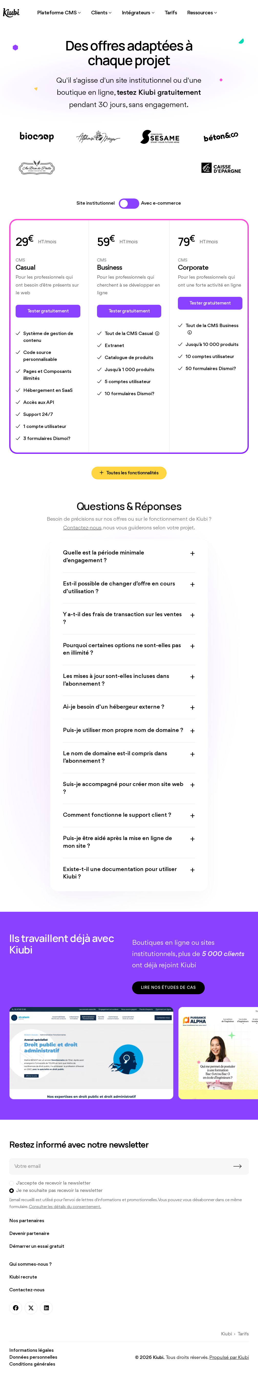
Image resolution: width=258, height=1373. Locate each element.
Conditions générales (32, 1364)
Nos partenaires (26, 1220)
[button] (59, 13)
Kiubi (226, 1334)
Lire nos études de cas (168, 988)
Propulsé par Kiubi (229, 1357)
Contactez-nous (27, 1290)
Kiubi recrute (23, 1277)
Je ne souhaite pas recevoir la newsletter (59, 1190)
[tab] (124, 203)
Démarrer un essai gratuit (36, 1246)
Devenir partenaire (29, 1233)
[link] (171, 13)
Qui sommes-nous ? (30, 1264)
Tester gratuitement (48, 311)
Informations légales (31, 1350)
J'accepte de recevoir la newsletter (53, 1183)
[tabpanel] (129, 349)
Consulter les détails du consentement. (65, 1207)
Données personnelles (33, 1357)
